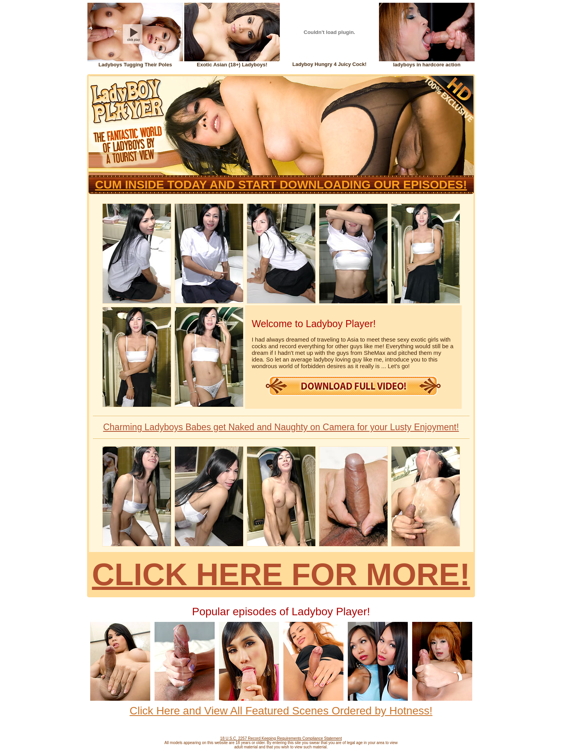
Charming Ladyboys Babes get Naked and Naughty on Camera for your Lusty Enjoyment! (281, 427)
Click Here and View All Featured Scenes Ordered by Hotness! (281, 711)
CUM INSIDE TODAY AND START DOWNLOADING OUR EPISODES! (281, 184)
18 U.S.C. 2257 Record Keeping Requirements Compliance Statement (281, 738)
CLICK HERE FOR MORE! (281, 574)
